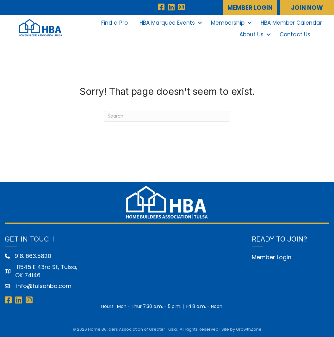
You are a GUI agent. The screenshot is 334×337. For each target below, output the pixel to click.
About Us (251, 34)
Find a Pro (114, 23)
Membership (227, 23)
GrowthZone (249, 329)
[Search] (167, 116)
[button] (250, 7)
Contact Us (295, 34)
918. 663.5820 (33, 256)
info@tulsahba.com (43, 286)
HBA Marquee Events (167, 23)
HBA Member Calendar (291, 23)
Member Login (271, 257)
